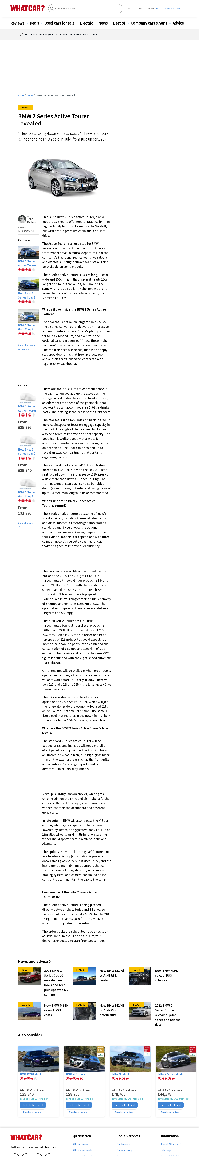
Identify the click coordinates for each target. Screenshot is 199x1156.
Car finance (123, 1144)
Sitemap (166, 1150)
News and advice (34, 961)
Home (21, 95)
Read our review (32, 1112)
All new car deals (82, 1150)
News (105, 23)
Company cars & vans (151, 23)
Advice (180, 23)
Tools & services (145, 8)
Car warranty (124, 1150)
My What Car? (172, 8)
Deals (36, 23)
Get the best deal (33, 1105)
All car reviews (81, 1144)
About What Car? (171, 1144)
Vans (127, 8)
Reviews (19, 23)
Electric (88, 23)
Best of (121, 23)
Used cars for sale (61, 23)
